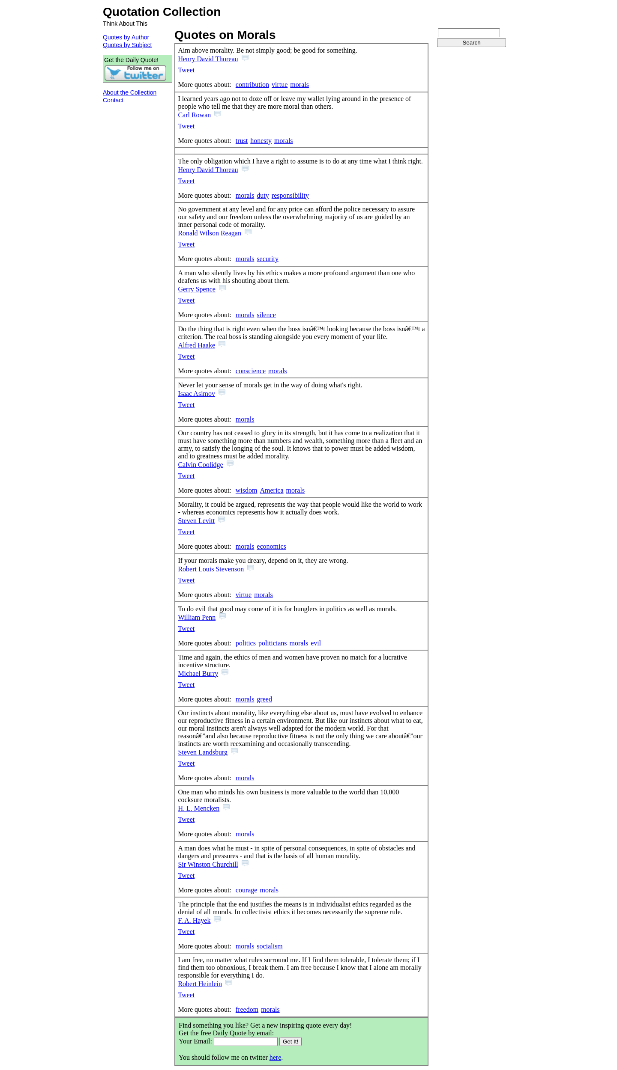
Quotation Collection (162, 11)
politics (246, 643)
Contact (113, 100)
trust (242, 140)
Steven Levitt (196, 520)
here (276, 1057)
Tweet (186, 70)
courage (247, 890)
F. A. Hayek (194, 920)
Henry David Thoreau (208, 58)
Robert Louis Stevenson (211, 569)
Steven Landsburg (203, 752)
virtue (280, 84)
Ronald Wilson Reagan (209, 233)
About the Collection (129, 92)
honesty (261, 140)
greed (264, 699)
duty (263, 195)
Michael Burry (198, 673)
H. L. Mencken (198, 808)
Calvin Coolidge (200, 464)
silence (266, 314)
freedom (247, 1009)
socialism (269, 946)
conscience (251, 370)
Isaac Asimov (196, 393)
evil (316, 643)
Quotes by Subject (127, 45)
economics (271, 546)
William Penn (197, 617)
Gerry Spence (197, 289)
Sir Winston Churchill (208, 864)
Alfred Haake (196, 345)
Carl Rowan (194, 115)
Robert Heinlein (200, 983)
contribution (252, 84)
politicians (272, 643)
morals (299, 84)
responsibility (290, 195)
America (271, 490)
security (268, 258)
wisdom (247, 490)
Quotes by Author (126, 37)
